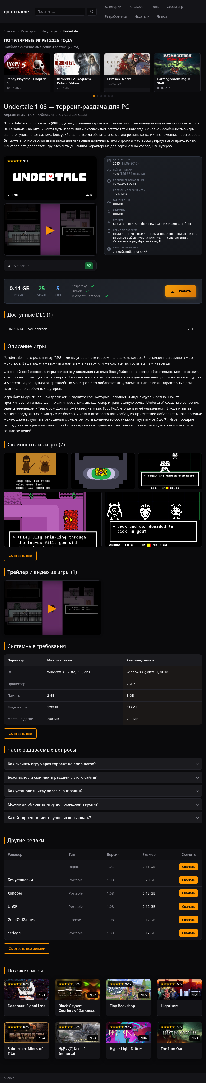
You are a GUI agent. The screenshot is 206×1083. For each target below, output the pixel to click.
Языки (162, 16)
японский (140, 251)
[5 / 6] (109, 96)
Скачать (181, 291)
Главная (10, 31)
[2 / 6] (97, 96)
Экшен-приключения (181, 234)
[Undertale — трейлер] (50, 229)
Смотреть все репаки (27, 948)
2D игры (158, 234)
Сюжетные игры (124, 241)
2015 (89, 195)
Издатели (142, 16)
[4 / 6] (105, 96)
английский (122, 251)
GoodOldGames (168, 224)
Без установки (123, 224)
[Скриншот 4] (53, 519)
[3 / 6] (101, 96)
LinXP (151, 224)
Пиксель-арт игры (174, 237)
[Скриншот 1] (36, 471)
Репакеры (136, 6)
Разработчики (116, 16)
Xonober (140, 224)
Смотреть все (20, 555)
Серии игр (175, 6)
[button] (103, 763)
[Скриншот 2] (103, 471)
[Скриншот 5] (154, 519)
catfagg (185, 224)
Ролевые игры (140, 234)
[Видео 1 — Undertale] (52, 607)
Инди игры (49, 31)
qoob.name (16, 11)
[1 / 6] (94, 96)
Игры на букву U (149, 241)
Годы (156, 6)
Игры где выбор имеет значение (136, 237)
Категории (113, 6)
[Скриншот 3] (170, 471)
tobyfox (118, 204)
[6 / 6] (112, 96)
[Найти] (92, 12)
